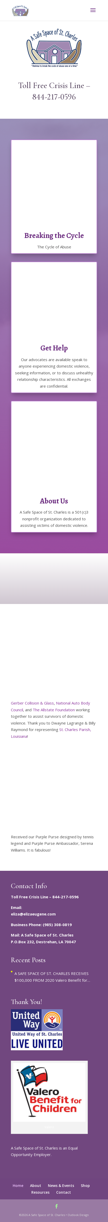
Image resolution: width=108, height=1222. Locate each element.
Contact (63, 1192)
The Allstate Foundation (54, 709)
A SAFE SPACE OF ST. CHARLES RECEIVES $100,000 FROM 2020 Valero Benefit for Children (52, 977)
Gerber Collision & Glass (32, 703)
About (35, 1185)
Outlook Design (78, 1215)
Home (18, 1185)
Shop (85, 1185)
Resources (40, 1192)
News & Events (61, 1185)
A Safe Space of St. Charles (46, 1215)
